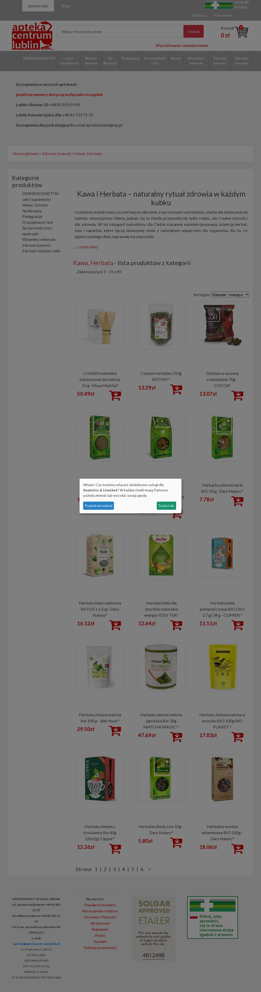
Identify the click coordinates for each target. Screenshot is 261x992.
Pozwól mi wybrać (99, 505)
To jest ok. (166, 505)
